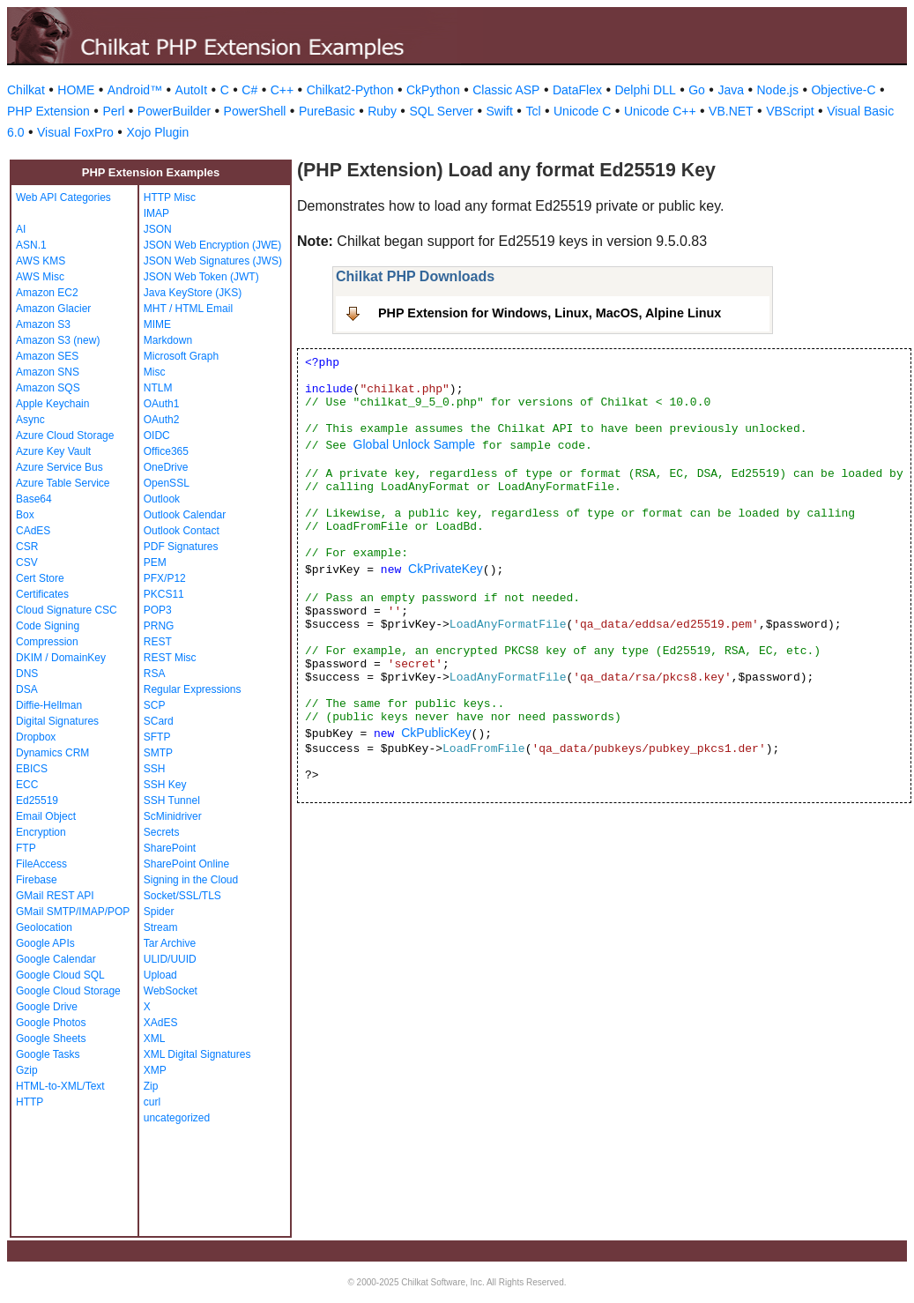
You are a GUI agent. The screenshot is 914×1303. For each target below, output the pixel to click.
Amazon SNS (47, 372)
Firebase (36, 880)
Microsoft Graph (181, 356)
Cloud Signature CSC (66, 610)
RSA (155, 673)
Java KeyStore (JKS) (193, 293)
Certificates (42, 594)
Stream (161, 927)
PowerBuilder (174, 111)
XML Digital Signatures (197, 1054)
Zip (151, 1086)
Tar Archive (170, 943)
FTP (26, 848)
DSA (27, 689)
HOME (75, 90)
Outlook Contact (181, 531)
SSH (155, 769)
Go (696, 90)
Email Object (46, 816)
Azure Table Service (63, 483)
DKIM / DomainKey (61, 658)
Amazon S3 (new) (58, 340)
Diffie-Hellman (49, 705)
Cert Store (40, 578)
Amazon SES (47, 356)
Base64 (34, 499)
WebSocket (170, 991)
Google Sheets (50, 1038)
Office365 (166, 451)
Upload (160, 975)
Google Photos (50, 1022)
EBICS (32, 769)
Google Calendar (56, 959)
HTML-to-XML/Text (60, 1086)
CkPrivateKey (445, 569)
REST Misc (170, 658)
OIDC (157, 435)
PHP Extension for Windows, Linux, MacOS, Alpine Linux (549, 313)
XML (155, 1038)
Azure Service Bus (59, 467)
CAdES (33, 531)
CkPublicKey (436, 733)
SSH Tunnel (172, 800)
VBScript (790, 111)
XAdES (161, 1022)
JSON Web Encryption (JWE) (212, 245)
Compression (47, 642)
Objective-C (843, 90)
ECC (27, 784)
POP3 (158, 610)
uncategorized (177, 1118)
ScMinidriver (173, 816)
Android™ (135, 90)
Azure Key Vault (53, 451)
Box (25, 515)
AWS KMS (40, 261)
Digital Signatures (57, 721)
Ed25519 (37, 800)
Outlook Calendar (185, 515)
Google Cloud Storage (68, 991)
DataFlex (577, 90)
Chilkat (26, 90)
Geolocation (44, 927)
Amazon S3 (43, 324)
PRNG (159, 626)
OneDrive (166, 467)
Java (730, 90)
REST (158, 642)
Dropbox (36, 737)
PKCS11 (164, 594)
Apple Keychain (52, 404)
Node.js (778, 90)
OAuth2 (162, 419)
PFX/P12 (165, 578)
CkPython (433, 90)
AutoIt (191, 90)
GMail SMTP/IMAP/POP (73, 911)
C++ (282, 90)
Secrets (162, 832)
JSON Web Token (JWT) (201, 277)
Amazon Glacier (53, 308)
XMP (155, 1070)
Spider (159, 911)
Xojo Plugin (157, 132)
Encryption (41, 832)
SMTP (158, 753)
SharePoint (170, 848)
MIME (157, 324)
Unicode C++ (660, 111)
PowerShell (255, 111)
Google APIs (45, 943)
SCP (155, 705)
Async (30, 419)
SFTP (157, 737)
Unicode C (582, 111)
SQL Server (441, 111)
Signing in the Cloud (191, 880)
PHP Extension (48, 111)
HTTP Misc (170, 197)
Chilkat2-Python (350, 90)
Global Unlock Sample (414, 444)
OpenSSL (166, 483)
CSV (27, 562)
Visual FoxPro (75, 132)
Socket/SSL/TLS (182, 896)
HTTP (29, 1102)
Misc (155, 372)
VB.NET (731, 111)
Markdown (168, 340)
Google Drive (47, 1007)
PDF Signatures (181, 546)
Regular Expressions (193, 689)
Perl (113, 111)
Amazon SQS (48, 388)
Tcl (532, 111)
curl (152, 1102)
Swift (500, 111)
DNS (27, 673)
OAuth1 (162, 404)
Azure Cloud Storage (65, 435)
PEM (155, 562)
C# (249, 90)
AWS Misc (40, 277)
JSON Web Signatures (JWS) (213, 261)
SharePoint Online (186, 864)
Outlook (162, 499)
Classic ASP (505, 90)
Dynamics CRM (52, 753)
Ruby (382, 111)
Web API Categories (63, 197)
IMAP (156, 213)
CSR (27, 546)
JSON (158, 229)
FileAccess (41, 864)
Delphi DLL (644, 90)
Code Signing (47, 626)
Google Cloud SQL (60, 975)
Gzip (27, 1070)
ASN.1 (31, 245)
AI (21, 229)
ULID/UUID (170, 959)
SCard (159, 721)
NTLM (158, 388)
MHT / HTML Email (188, 308)
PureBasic (327, 111)
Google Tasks (48, 1054)
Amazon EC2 (47, 293)
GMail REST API (54, 896)
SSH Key (165, 784)
